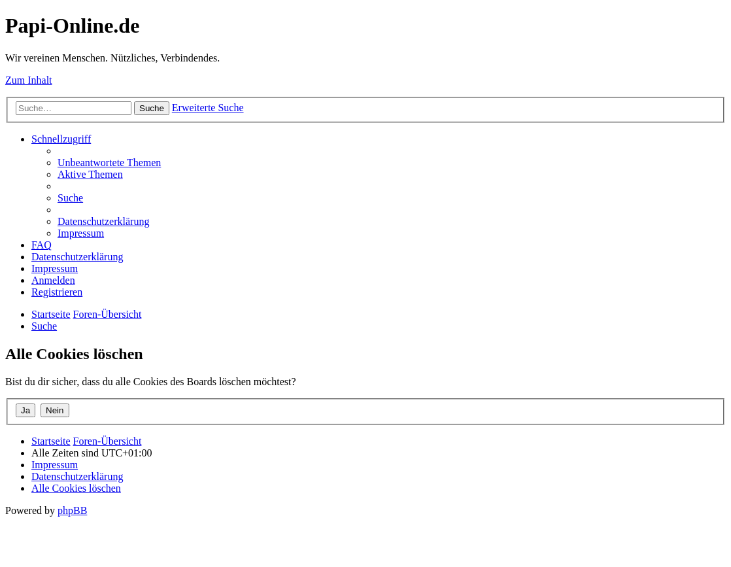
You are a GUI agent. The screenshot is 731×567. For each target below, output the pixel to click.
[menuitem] (109, 162)
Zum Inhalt (28, 80)
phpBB (72, 510)
